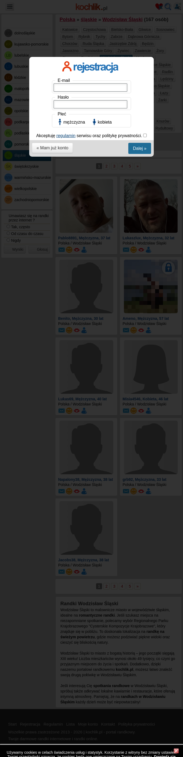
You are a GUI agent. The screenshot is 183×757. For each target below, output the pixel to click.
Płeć (62, 114)
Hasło (63, 97)
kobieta (105, 122)
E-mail (64, 80)
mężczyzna (74, 122)
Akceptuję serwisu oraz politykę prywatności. (89, 135)
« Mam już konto (52, 148)
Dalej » (139, 148)
